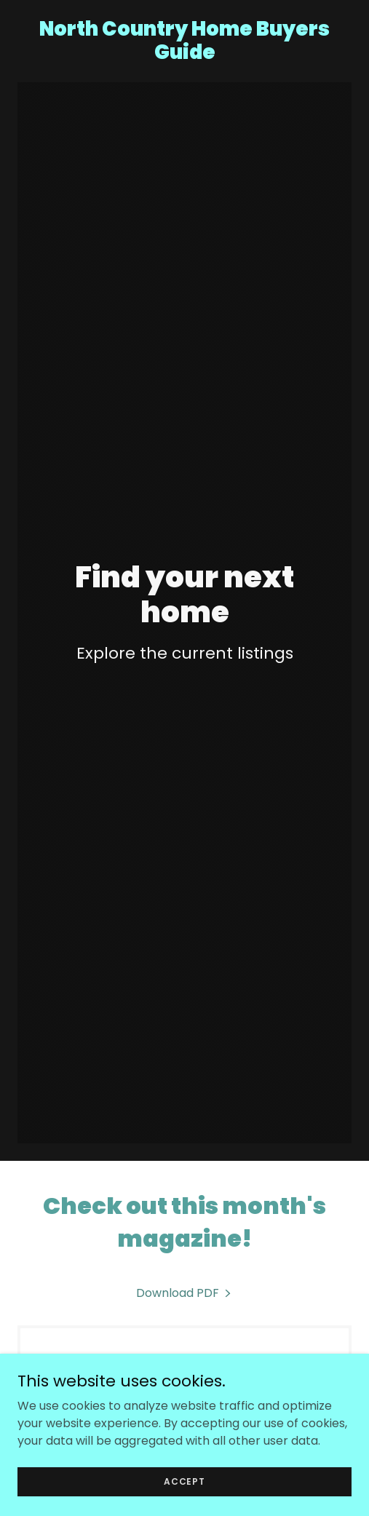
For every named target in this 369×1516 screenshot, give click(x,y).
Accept (184, 1481)
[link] (184, 55)
